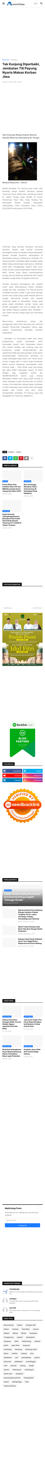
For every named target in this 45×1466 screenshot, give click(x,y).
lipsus (6, 1353)
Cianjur (19, 1325)
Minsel (23, 1333)
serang (22, 1366)
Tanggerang (8, 1337)
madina (15, 1353)
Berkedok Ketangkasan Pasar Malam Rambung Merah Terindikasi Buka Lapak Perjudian (11, 1052)
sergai (31, 1366)
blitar (16, 1341)
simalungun (29, 1370)
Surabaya (33, 1333)
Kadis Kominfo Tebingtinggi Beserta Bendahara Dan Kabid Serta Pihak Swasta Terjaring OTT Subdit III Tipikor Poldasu (11, 519)
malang (24, 1353)
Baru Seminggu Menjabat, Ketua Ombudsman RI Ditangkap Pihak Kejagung (30, 488)
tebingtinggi (17, 1382)
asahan (20, 1337)
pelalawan (19, 1361)
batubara (7, 1341)
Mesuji (15, 1333)
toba (27, 1382)
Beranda (5, 60)
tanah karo (8, 1374)
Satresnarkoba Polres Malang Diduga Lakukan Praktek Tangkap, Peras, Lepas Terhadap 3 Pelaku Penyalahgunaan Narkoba (30, 914)
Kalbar (6, 1329)
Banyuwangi (8, 1325)
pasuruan (7, 1361)
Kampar (15, 1329)
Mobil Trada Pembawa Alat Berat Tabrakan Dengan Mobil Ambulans (30, 929)
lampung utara (31, 1349)
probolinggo (31, 1361)
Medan (6, 1333)
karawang (8, 1349)
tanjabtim (19, 1374)
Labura (18, 452)
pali (16, 1357)
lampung (18, 1349)
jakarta (37, 1341)
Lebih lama (37, 608)
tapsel (6, 1382)
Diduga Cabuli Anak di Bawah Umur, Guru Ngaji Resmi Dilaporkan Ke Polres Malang (30, 941)
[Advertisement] (22, 33)
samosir (14, 1366)
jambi (6, 1345)
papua (36, 1357)
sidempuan (17, 1370)
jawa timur (16, 1345)
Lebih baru (8, 608)
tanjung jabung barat (12, 1378)
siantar (6, 1370)
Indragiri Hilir (31, 1325)
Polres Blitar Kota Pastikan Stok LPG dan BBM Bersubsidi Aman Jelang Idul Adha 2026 (11, 487)
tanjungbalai (28, 1378)
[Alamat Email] (22, 1220)
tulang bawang (10, 1386)
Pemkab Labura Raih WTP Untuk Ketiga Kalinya (32, 1051)
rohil (5, 1366)
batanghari (30, 1337)
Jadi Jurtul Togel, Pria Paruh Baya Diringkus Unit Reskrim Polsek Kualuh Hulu (33, 1023)
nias (31, 1353)
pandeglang (26, 1357)
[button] (3, 4)
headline (14, 60)
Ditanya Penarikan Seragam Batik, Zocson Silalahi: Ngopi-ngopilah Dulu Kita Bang (11, 1024)
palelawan (8, 1357)
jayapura (26, 1345)
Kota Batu (26, 1329)
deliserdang (26, 1341)
